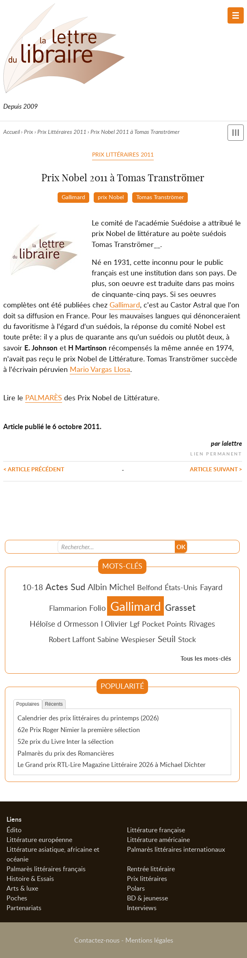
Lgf (135, 624)
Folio (97, 607)
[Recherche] (116, 546)
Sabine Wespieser (126, 639)
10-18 (32, 587)
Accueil (11, 131)
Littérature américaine (158, 839)
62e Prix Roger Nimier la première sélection (78, 729)
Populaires (27, 704)
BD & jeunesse (147, 898)
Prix (28, 131)
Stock (187, 639)
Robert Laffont (72, 639)
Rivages (202, 623)
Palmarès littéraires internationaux (176, 849)
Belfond (149, 587)
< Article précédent (33, 469)
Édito (13, 829)
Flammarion (68, 608)
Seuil (167, 638)
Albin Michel (111, 587)
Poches (16, 898)
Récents (54, 704)
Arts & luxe (22, 888)
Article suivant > (216, 469)
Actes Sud (65, 586)
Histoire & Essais (30, 878)
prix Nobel (111, 197)
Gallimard (73, 197)
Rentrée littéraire (151, 868)
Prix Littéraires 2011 (61, 131)
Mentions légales (149, 940)
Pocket (153, 624)
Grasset (180, 607)
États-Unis (181, 587)
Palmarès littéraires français (46, 868)
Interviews (142, 907)
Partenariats (23, 907)
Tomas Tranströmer (160, 197)
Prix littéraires (147, 878)
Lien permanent (216, 453)
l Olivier (114, 623)
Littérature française (156, 829)
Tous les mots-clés (205, 658)
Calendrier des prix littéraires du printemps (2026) (88, 717)
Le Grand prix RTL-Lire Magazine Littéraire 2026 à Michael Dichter (111, 764)
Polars (136, 888)
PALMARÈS (43, 397)
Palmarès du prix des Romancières (65, 753)
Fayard (211, 587)
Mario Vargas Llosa (100, 369)
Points (177, 624)
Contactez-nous (97, 940)
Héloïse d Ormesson (64, 623)
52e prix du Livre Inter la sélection (65, 741)
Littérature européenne (39, 839)
